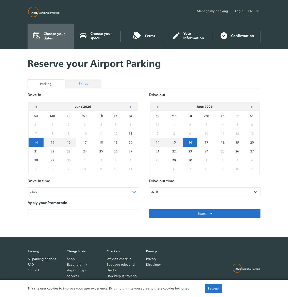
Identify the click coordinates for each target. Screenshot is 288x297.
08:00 (33, 191)
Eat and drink (77, 264)
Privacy (151, 259)
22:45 (155, 191)
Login (239, 11)
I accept (213, 288)
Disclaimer (153, 264)
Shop (71, 259)
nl (257, 11)
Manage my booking (212, 11)
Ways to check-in (119, 259)
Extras (83, 84)
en (250, 11)
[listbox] (83, 191)
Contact (33, 270)
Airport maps (76, 270)
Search (205, 214)
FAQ (31, 264)
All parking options (42, 259)
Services (73, 276)
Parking (45, 84)
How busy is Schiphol (122, 276)
